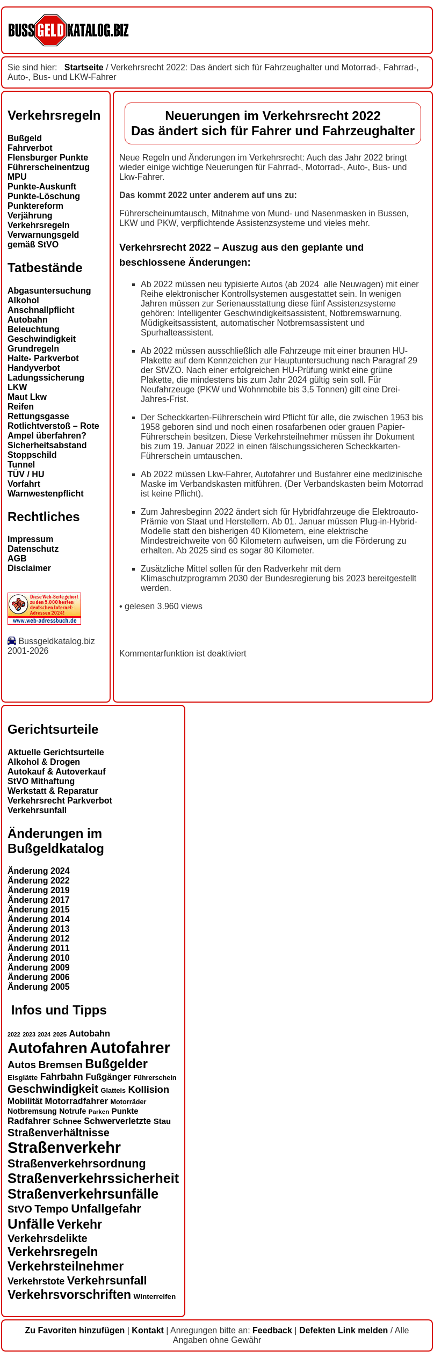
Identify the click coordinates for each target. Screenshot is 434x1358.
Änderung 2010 (39, 957)
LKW (17, 387)
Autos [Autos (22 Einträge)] (22, 1064)
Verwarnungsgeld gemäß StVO (43, 239)
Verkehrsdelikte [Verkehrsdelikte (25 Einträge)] (48, 1238)
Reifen (21, 406)
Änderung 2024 (39, 870)
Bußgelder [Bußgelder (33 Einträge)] (116, 1064)
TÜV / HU (26, 474)
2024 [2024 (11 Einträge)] (44, 1034)
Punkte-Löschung (44, 196)
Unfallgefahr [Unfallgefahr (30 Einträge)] (106, 1208)
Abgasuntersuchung (49, 290)
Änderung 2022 (39, 880)
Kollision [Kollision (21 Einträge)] (148, 1089)
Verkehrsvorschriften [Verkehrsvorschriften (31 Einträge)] (69, 1295)
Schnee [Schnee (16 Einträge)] (67, 1121)
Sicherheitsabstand (47, 445)
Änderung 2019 (39, 890)
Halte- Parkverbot (43, 358)
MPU (17, 176)
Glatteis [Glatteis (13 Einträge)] (113, 1090)
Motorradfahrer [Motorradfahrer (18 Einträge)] (76, 1101)
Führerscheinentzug (49, 167)
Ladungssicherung (46, 377)
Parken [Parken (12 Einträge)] (99, 1111)
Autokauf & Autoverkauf (57, 771)
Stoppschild (32, 454)
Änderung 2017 (39, 899)
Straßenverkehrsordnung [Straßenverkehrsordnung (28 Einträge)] (77, 1163)
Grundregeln (33, 348)
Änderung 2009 (39, 967)
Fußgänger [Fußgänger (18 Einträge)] (108, 1077)
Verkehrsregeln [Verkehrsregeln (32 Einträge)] (53, 1252)
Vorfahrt (24, 483)
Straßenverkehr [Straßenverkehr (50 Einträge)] (64, 1147)
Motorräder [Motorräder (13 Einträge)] (129, 1102)
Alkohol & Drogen (44, 761)
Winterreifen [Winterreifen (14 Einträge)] (155, 1297)
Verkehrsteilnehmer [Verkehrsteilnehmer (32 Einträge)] (66, 1266)
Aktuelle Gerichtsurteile (56, 752)
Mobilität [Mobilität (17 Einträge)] (25, 1101)
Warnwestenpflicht (46, 493)
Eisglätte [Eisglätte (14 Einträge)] (23, 1078)
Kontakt (148, 1330)
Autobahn (28, 319)
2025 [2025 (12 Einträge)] (60, 1034)
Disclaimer (29, 568)
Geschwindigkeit (42, 339)
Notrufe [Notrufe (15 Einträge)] (72, 1111)
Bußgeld (25, 138)
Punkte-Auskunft (42, 186)
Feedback (272, 1330)
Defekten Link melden (343, 1330)
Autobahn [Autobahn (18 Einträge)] (90, 1033)
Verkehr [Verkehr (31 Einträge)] (79, 1224)
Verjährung (30, 215)
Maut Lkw (27, 396)
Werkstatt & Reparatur (53, 790)
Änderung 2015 (39, 909)
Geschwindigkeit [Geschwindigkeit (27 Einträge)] (53, 1089)
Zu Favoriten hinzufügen (75, 1330)
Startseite (84, 67)
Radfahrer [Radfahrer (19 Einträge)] (29, 1121)
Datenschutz (33, 548)
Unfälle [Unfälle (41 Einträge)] (31, 1224)
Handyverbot (34, 368)
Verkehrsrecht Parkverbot (60, 800)
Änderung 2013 (39, 928)
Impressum (30, 539)
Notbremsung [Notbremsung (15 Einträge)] (32, 1111)
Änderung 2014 (39, 919)
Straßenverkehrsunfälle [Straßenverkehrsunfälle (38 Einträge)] (83, 1193)
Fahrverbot (30, 147)
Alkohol (23, 300)
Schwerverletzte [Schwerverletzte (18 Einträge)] (117, 1121)
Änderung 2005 (39, 986)
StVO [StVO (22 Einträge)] (20, 1209)
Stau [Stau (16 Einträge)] (162, 1121)
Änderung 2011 (39, 948)
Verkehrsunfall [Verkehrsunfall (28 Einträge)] (107, 1280)
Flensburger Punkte (48, 157)
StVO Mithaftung (41, 781)
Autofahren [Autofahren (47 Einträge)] (48, 1048)
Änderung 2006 (39, 977)
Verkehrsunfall (37, 810)
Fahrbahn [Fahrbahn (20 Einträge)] (61, 1076)
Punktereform (35, 205)
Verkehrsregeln (39, 225)
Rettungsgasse (38, 416)
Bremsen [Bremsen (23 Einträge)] (60, 1064)
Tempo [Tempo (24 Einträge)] (51, 1209)
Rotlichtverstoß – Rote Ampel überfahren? (53, 430)
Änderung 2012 (39, 938)
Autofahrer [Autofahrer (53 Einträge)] (130, 1047)
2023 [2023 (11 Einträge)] (29, 1034)
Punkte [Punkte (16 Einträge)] (125, 1110)
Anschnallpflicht (41, 310)
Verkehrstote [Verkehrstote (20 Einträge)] (36, 1281)
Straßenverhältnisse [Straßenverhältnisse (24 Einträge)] (59, 1132)
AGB (17, 558)
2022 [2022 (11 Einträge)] (14, 1034)
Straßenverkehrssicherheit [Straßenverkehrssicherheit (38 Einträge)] (93, 1178)
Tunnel (21, 464)
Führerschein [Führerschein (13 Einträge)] (154, 1078)
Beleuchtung (34, 329)
